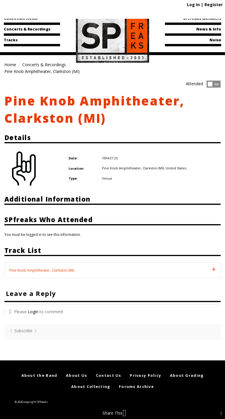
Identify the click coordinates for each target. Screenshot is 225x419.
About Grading (187, 375)
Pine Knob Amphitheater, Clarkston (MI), (134, 168)
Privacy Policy (145, 375)
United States (176, 168)
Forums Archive (136, 386)
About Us (76, 375)
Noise (215, 39)
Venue (107, 178)
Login (33, 311)
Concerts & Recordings (27, 29)
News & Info (208, 29)
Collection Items (21, 18)
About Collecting (90, 386)
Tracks (11, 39)
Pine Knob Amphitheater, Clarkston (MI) (94, 109)
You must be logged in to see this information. (42, 234)
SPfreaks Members (202, 18)
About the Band (39, 375)
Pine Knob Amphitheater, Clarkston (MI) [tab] (41, 270)
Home (10, 64)
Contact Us (108, 375)
